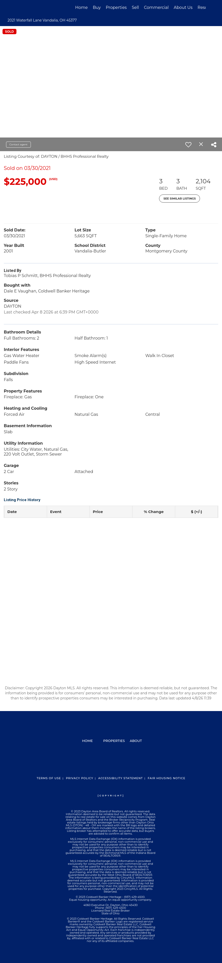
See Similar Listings (179, 198)
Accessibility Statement (120, 778)
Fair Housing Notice (166, 778)
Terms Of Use (49, 778)
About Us (183, 7)
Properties (116, 7)
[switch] (188, 145)
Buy (97, 7)
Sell (135, 7)
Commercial (156, 7)
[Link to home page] (18, 7)
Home (81, 7)
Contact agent (18, 144)
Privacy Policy (79, 778)
